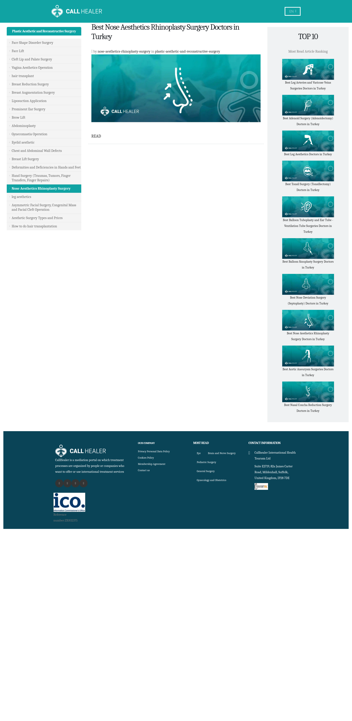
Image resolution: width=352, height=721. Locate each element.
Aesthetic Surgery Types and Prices (37, 218)
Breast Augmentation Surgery (33, 93)
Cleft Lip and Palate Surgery (32, 59)
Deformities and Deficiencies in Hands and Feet (46, 167)
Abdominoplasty (24, 126)
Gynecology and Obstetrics (214, 489)
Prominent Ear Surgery (28, 109)
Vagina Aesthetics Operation (32, 68)
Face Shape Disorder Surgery (32, 43)
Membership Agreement (154, 464)
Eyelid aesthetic (23, 142)
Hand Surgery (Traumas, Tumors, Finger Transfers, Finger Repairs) (41, 178)
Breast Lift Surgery (25, 159)
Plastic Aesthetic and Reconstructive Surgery (44, 31)
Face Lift (18, 51)
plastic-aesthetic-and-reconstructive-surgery (187, 51)
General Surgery (207, 480)
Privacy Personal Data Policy (156, 451)
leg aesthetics (21, 197)
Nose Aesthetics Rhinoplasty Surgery (41, 188)
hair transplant (23, 76)
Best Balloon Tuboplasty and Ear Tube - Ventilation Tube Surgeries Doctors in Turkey (308, 226)
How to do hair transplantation (34, 226)
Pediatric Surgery (208, 471)
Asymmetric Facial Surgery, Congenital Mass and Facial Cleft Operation (44, 207)
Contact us (145, 470)
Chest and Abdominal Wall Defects (37, 151)
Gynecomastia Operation (29, 134)
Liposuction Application (29, 101)
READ (96, 136)
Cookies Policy (147, 457)
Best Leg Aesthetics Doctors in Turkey (308, 154)
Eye (199, 453)
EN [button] (292, 11)
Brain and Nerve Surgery (213, 462)
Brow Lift (18, 117)
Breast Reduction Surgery (30, 84)
